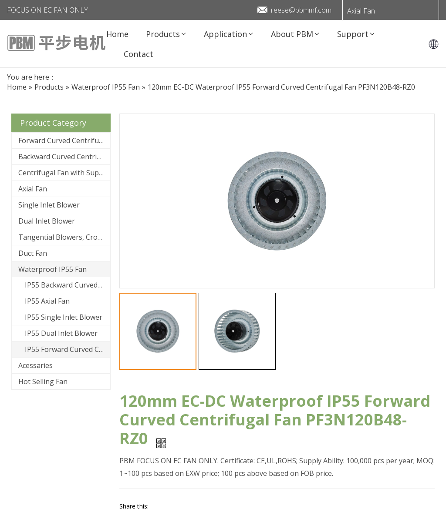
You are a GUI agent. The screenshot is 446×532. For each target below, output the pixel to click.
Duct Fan (32, 253)
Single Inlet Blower (49, 205)
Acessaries (35, 365)
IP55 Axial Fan (47, 301)
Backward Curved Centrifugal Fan (64, 156)
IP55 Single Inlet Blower (63, 317)
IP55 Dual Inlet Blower (61, 333)
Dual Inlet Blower (46, 221)
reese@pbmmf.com (301, 10)
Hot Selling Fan (43, 381)
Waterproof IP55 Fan (52, 269)
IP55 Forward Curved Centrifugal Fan (67, 349)
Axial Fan (361, 11)
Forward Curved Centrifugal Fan (64, 140)
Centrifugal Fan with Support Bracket (64, 172)
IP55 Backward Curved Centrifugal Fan (67, 285)
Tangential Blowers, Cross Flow (64, 237)
